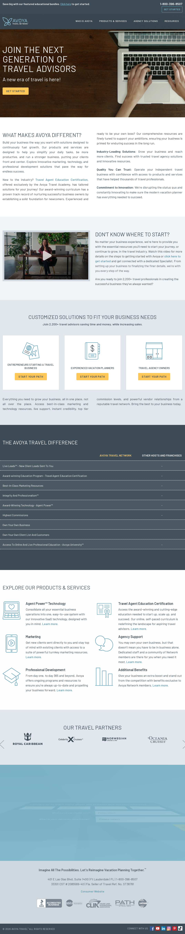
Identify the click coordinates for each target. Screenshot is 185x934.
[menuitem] (85, 21)
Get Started (172, 9)
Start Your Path (30, 376)
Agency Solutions (146, 20)
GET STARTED (15, 91)
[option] (27, 739)
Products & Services (113, 20)
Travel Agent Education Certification (61, 179)
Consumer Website (92, 891)
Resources (172, 20)
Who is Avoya (84, 20)
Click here (65, 4)
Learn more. (50, 624)
